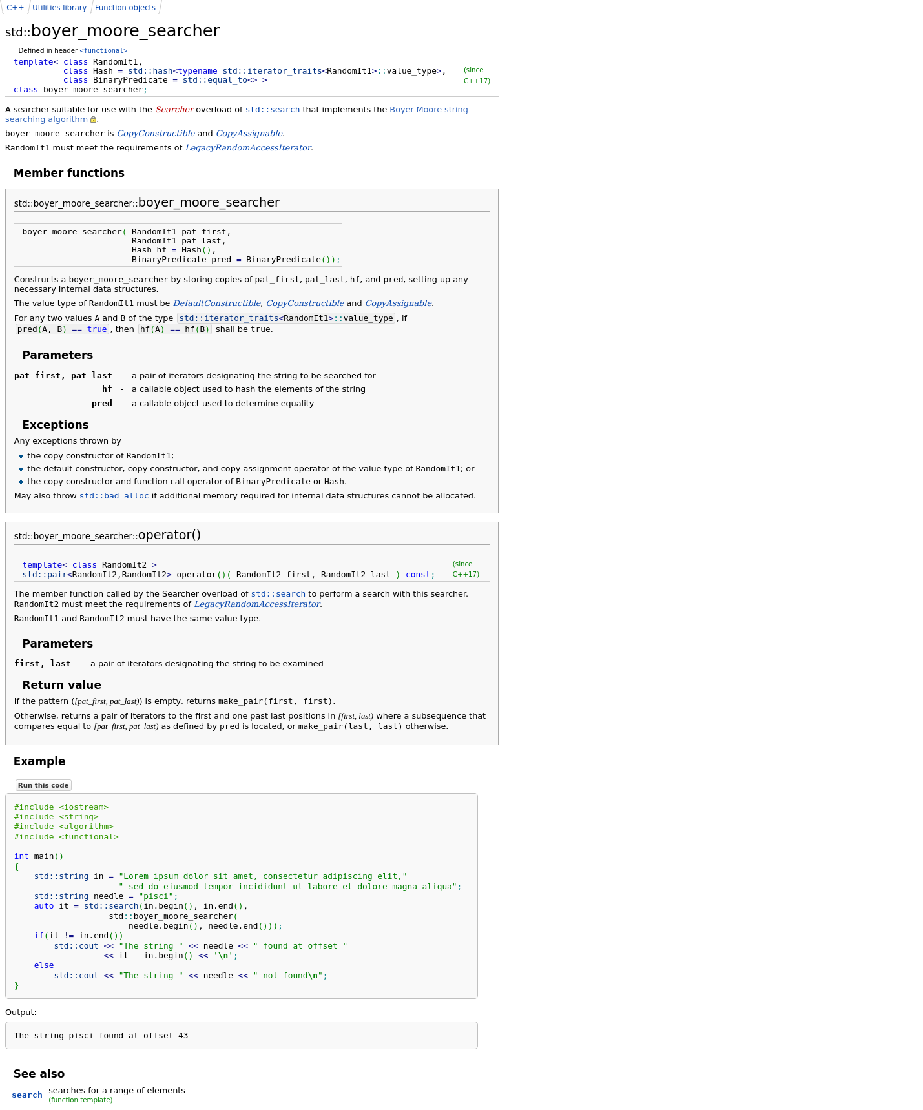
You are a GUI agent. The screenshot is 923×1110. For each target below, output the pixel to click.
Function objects (125, 7)
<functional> (104, 50)
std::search (272, 109)
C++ (15, 7)
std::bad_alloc (114, 495)
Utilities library (59, 7)
